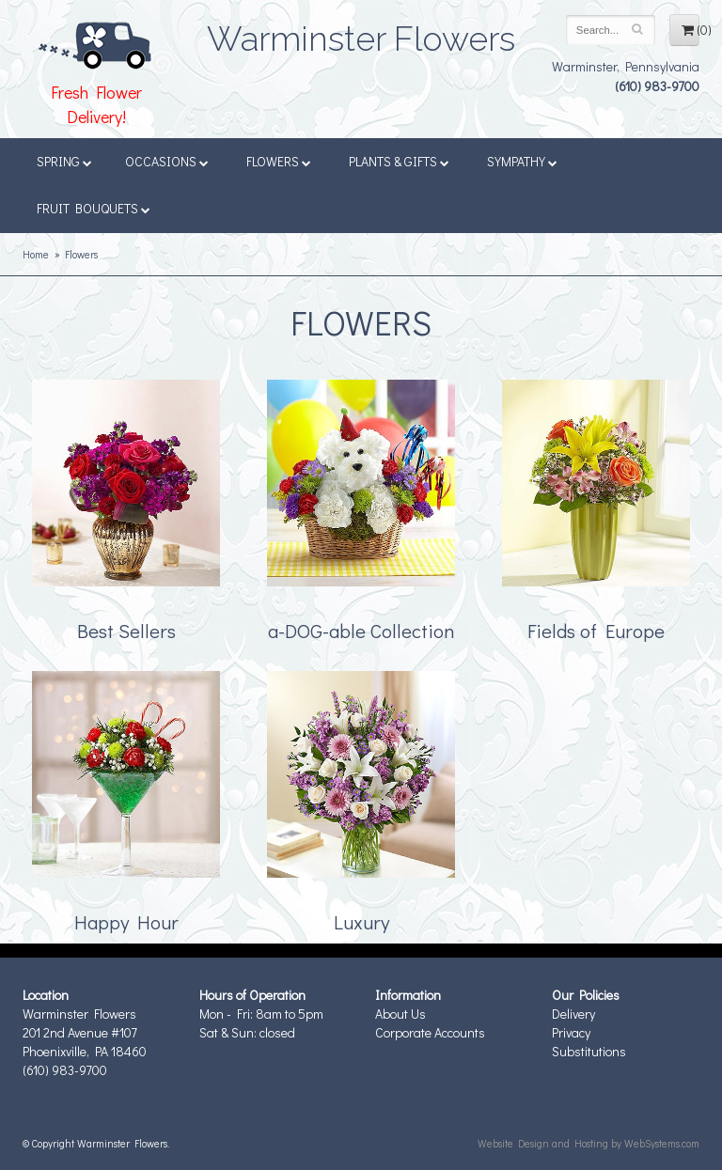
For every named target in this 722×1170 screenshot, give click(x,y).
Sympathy (522, 161)
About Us (400, 1013)
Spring (64, 161)
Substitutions (589, 1051)
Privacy (571, 1032)
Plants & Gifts (399, 161)
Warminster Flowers (361, 33)
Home (36, 254)
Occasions (167, 161)
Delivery (573, 1013)
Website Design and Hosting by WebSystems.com (588, 1143)
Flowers (278, 161)
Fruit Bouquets (93, 208)
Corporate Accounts (430, 1032)
